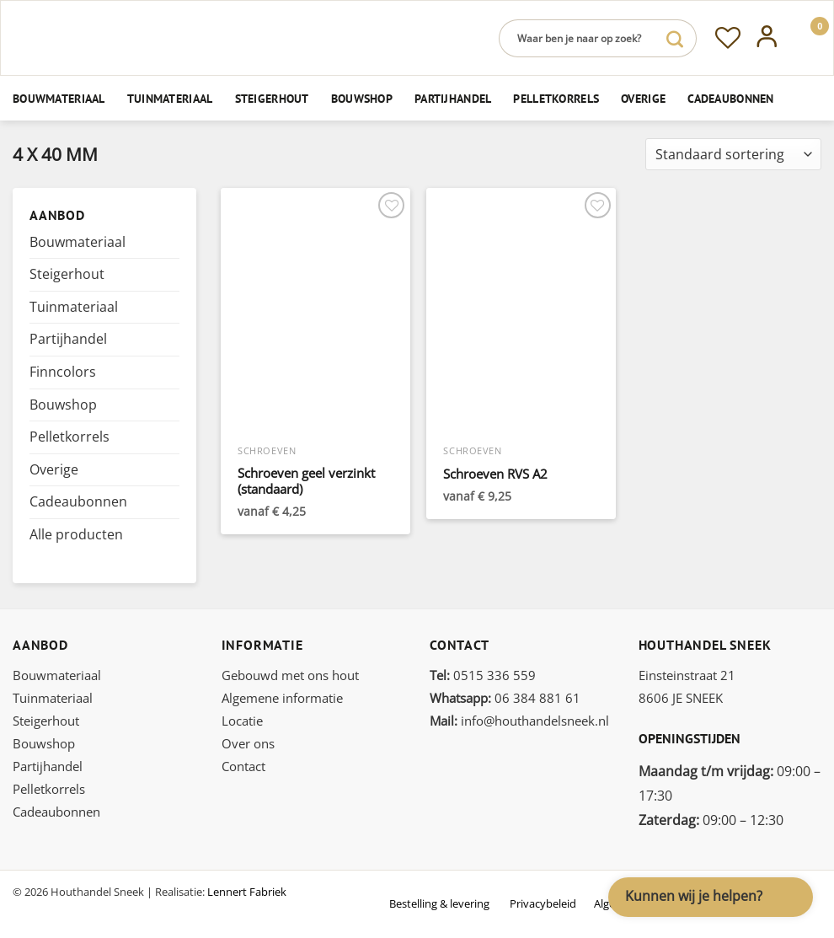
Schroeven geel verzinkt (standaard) (306, 481)
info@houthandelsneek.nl (519, 720)
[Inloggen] (767, 38)
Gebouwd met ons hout (290, 675)
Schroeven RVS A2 (495, 474)
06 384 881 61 (505, 697)
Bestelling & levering (439, 903)
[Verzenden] (675, 38)
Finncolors (62, 371)
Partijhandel (452, 98)
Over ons (248, 743)
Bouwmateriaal (59, 98)
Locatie (242, 720)
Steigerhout (272, 98)
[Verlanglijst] (727, 38)
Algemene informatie (282, 697)
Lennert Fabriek (246, 891)
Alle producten (76, 534)
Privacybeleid (543, 903)
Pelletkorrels (556, 98)
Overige (643, 98)
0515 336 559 (483, 675)
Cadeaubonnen (730, 98)
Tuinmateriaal (170, 98)
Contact (243, 766)
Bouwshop (362, 98)
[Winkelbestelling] (733, 154)
